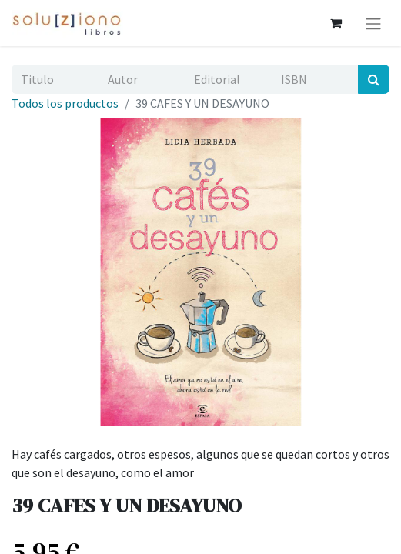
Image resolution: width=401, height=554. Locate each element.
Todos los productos (65, 103)
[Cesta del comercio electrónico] (335, 23)
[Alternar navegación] (373, 23)
